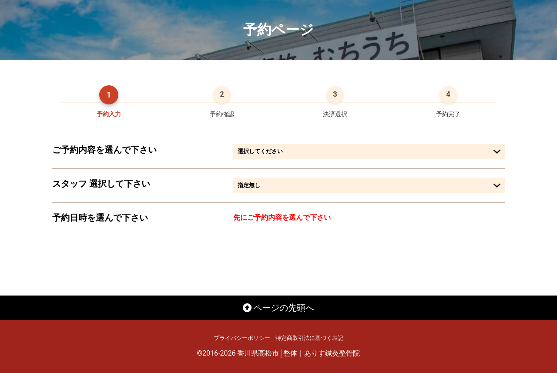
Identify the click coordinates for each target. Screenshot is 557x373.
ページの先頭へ (279, 307)
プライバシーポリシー (242, 338)
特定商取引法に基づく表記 (309, 338)
